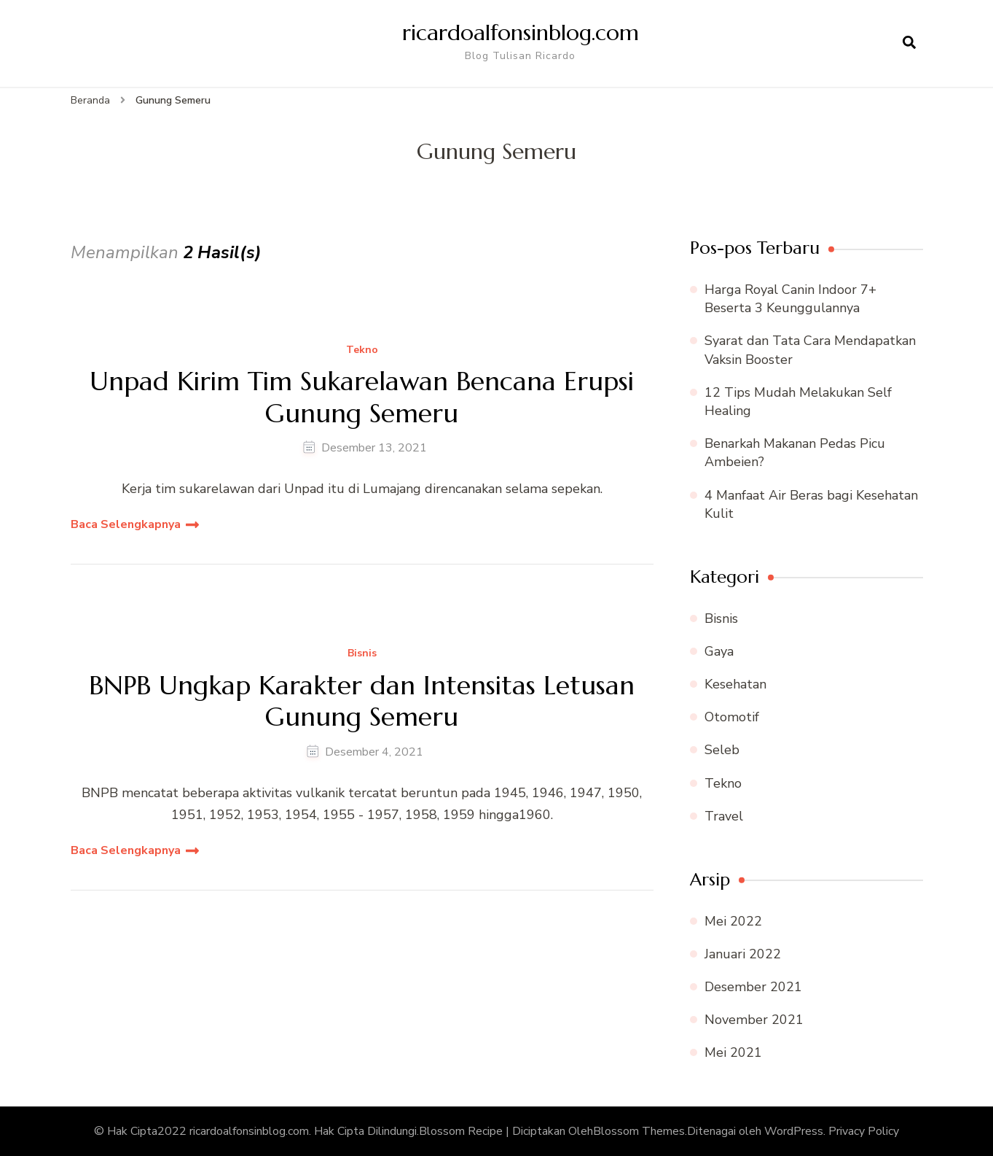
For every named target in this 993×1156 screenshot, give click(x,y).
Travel (723, 816)
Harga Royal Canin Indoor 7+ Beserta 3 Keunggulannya (790, 299)
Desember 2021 (753, 987)
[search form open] (909, 43)
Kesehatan (735, 684)
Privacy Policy (863, 1131)
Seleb (721, 750)
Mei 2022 (733, 921)
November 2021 (754, 1019)
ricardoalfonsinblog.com (520, 32)
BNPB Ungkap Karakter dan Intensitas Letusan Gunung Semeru (362, 701)
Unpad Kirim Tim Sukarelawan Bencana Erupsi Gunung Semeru (362, 396)
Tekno (362, 350)
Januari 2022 (742, 954)
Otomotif (731, 717)
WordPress (793, 1131)
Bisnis (362, 653)
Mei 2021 (733, 1052)
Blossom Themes (639, 1131)
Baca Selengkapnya (126, 524)
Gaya (719, 651)
